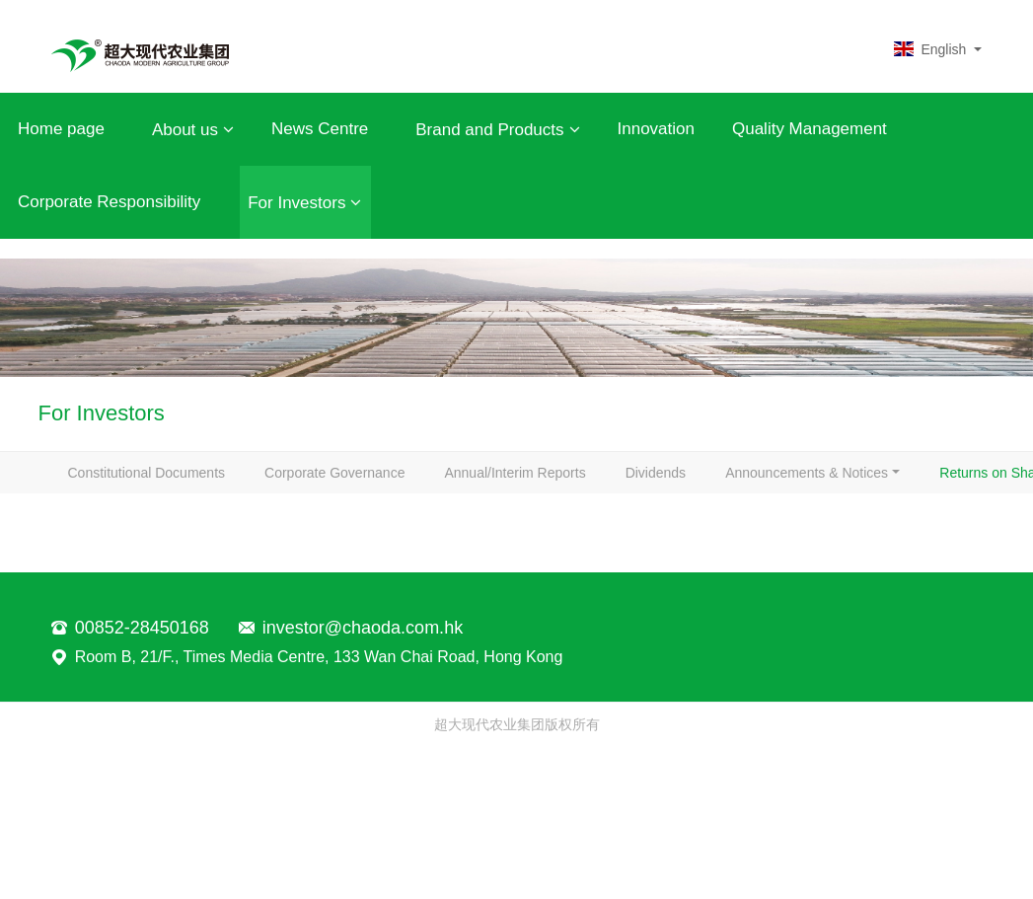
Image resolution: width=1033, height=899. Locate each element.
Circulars (565, 544)
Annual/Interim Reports (563, 482)
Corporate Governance (364, 482)
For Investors (304, 202)
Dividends (725, 482)
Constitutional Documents (157, 482)
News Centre (319, 128)
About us (193, 129)
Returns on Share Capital (389, 544)
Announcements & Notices (159, 544)
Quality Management (809, 128)
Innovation (656, 128)
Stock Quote (701, 544)
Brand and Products (497, 129)
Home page (61, 128)
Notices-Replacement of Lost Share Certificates (223, 605)
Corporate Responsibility (109, 201)
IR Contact (831, 544)
